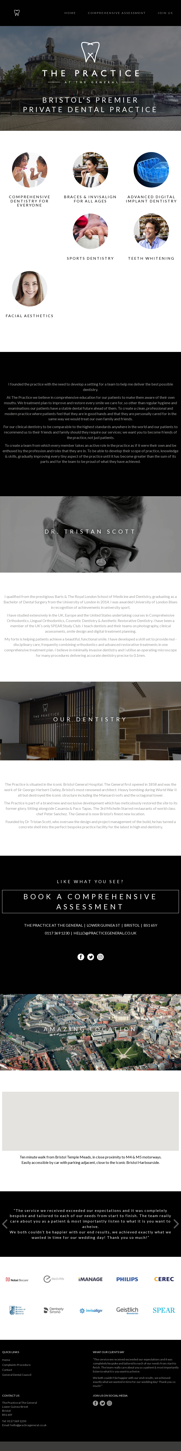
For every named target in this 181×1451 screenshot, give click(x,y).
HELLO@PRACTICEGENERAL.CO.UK (105, 933)
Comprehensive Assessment (117, 13)
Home (70, 13)
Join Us (165, 13)
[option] (90, 1224)
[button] (90, 1117)
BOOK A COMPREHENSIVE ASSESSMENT (90, 901)
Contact (7, 1370)
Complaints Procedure (16, 1365)
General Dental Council (16, 1374)
